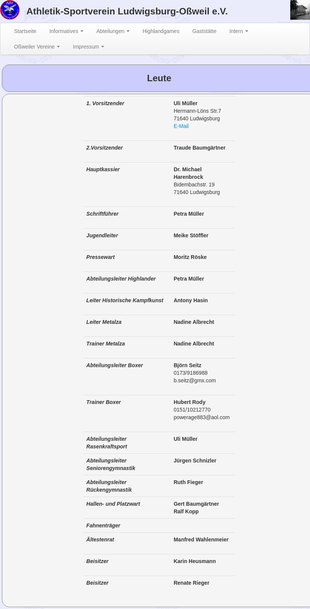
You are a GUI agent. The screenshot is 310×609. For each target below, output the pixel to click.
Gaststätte (204, 31)
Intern (238, 31)
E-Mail (181, 126)
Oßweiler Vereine (37, 47)
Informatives (66, 31)
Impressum (88, 47)
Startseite (25, 31)
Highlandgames (160, 31)
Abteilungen (113, 31)
